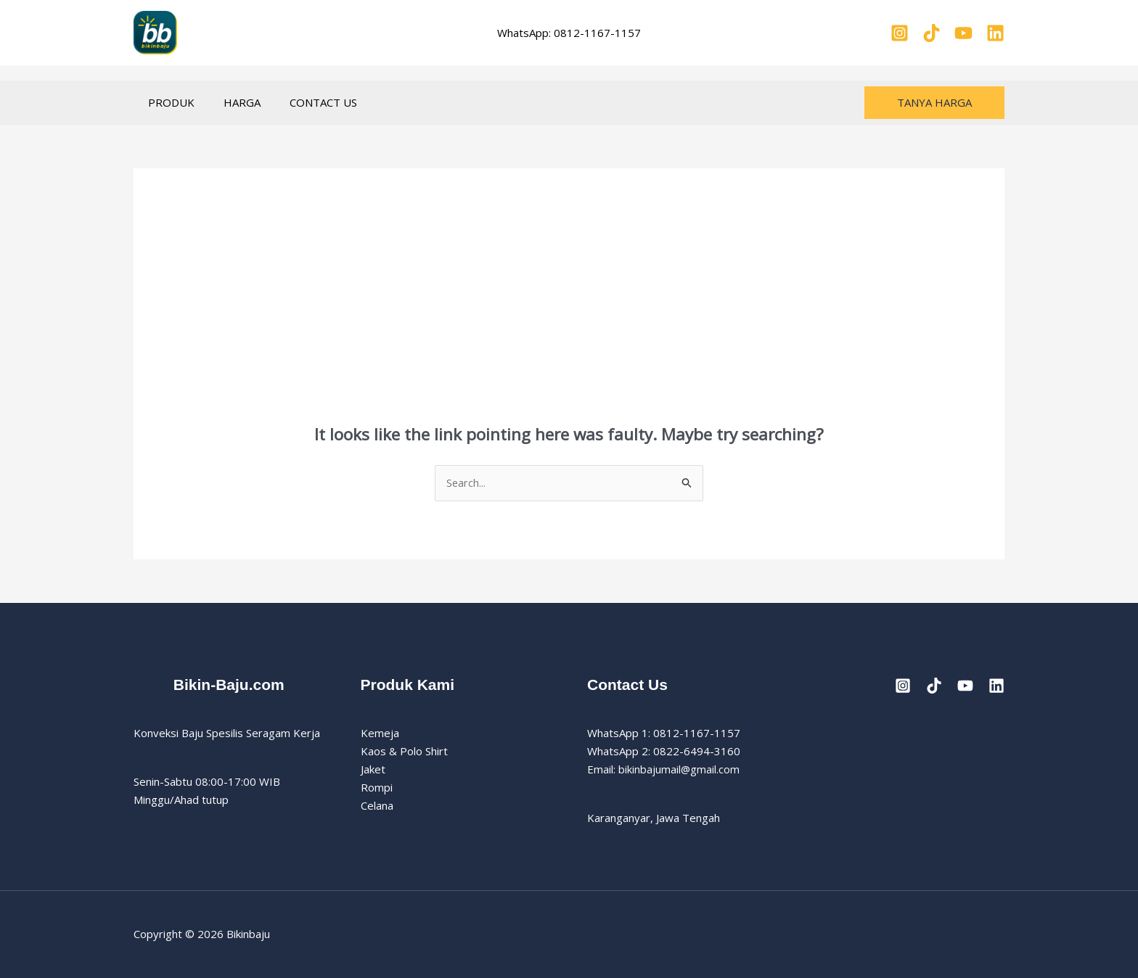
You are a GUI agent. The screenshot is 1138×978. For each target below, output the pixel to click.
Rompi (377, 788)
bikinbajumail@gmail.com (679, 770)
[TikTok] (931, 33)
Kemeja (380, 733)
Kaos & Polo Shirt (404, 751)
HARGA (231, 102)
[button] (934, 102)
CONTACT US (305, 102)
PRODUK (167, 102)
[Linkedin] (995, 33)
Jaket (373, 770)
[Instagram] (900, 33)
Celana (377, 805)
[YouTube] (963, 33)
